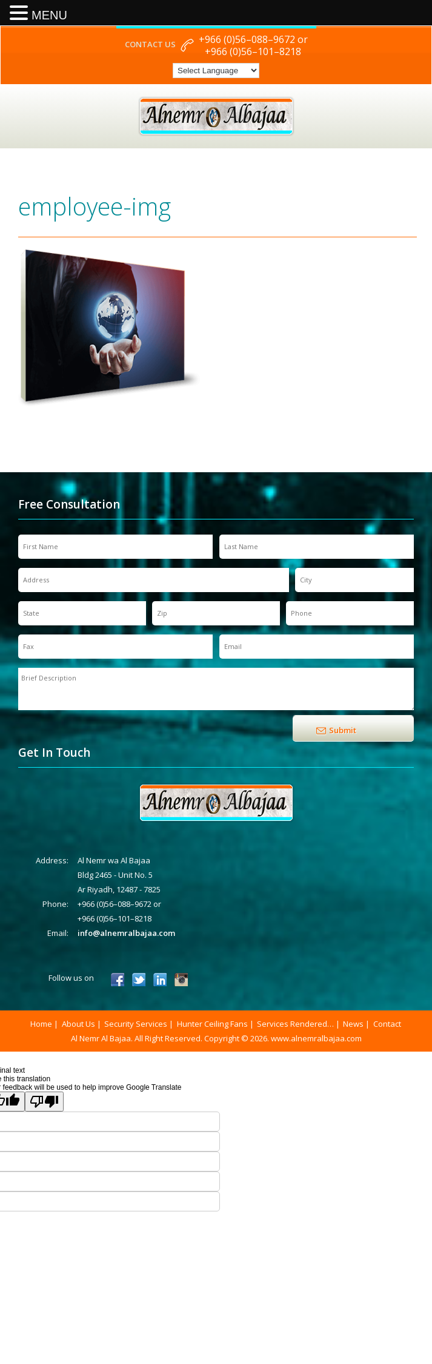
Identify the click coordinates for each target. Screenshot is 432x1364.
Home (41, 1023)
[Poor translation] (44, 1102)
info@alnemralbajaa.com (126, 932)
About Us (78, 1023)
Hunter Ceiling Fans (212, 1023)
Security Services (135, 1023)
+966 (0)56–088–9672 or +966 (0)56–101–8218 (253, 45)
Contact (387, 1023)
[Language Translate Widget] (216, 70)
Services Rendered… (295, 1023)
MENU (49, 15)
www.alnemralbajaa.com (316, 1038)
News (353, 1023)
